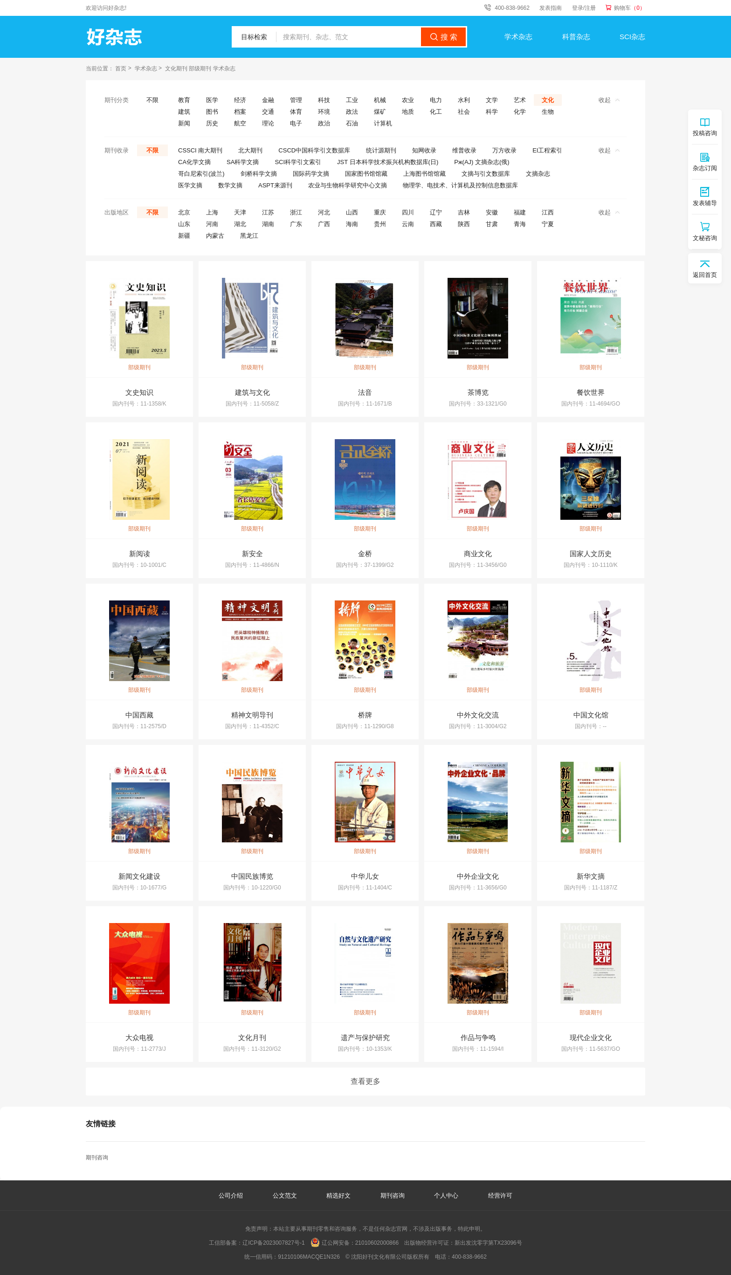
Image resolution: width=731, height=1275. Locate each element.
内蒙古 (215, 235)
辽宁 (436, 212)
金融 (268, 99)
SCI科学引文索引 (298, 162)
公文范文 (286, 1195)
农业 (408, 99)
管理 (296, 99)
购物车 (629, 8)
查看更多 (365, 1081)
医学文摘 (190, 185)
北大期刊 (250, 150)
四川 (408, 212)
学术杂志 (518, 37)
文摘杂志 (538, 173)
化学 (520, 111)
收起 (609, 99)
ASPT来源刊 (275, 185)
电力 (436, 99)
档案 (240, 111)
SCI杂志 (632, 37)
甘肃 (492, 224)
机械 (380, 99)
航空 (240, 123)
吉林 (464, 212)
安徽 (492, 212)
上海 (212, 212)
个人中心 (446, 1195)
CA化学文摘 (194, 162)
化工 (436, 111)
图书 (212, 111)
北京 (184, 212)
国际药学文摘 (311, 173)
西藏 (436, 224)
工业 (352, 99)
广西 (324, 224)
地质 (408, 111)
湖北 (240, 224)
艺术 (520, 99)
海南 (352, 224)
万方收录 (504, 150)
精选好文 (339, 1195)
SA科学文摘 (243, 162)
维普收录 (464, 150)
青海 (520, 224)
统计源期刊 (381, 150)
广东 (296, 224)
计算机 (383, 123)
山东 (184, 224)
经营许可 (500, 1195)
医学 (212, 99)
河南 (212, 224)
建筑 (184, 111)
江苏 (268, 212)
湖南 (268, 224)
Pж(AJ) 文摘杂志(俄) (481, 162)
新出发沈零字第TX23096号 (488, 1243)
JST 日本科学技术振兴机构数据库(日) (387, 162)
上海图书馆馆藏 (424, 173)
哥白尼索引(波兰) (201, 173)
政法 (352, 111)
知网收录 (424, 150)
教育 (184, 99)
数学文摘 (230, 185)
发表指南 (550, 8)
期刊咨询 (97, 1157)
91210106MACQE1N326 (309, 1257)
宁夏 (548, 224)
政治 (324, 123)
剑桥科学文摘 (259, 173)
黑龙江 (249, 235)
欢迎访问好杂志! (106, 8)
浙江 (296, 212)
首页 (120, 68)
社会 (464, 111)
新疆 (184, 235)
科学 (492, 111)
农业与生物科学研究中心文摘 (347, 185)
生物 (548, 111)
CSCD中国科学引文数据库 (314, 150)
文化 (548, 99)
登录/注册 (584, 8)
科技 (324, 99)
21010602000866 (377, 1243)
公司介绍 (231, 1195)
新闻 (184, 123)
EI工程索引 (547, 150)
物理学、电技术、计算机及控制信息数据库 (460, 185)
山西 (352, 212)
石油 (352, 123)
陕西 (464, 224)
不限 (152, 99)
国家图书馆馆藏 (366, 173)
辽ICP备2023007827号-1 (273, 1243)
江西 (548, 212)
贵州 (380, 224)
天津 (240, 212)
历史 (212, 123)
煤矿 (380, 111)
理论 (268, 123)
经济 (240, 99)
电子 (296, 123)
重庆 (380, 212)
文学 (492, 99)
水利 (464, 99)
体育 (296, 111)
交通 (268, 111)
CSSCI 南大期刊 (200, 150)
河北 (324, 212)
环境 (324, 111)
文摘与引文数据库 (486, 173)
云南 (408, 224)
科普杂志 (576, 37)
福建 (520, 212)
